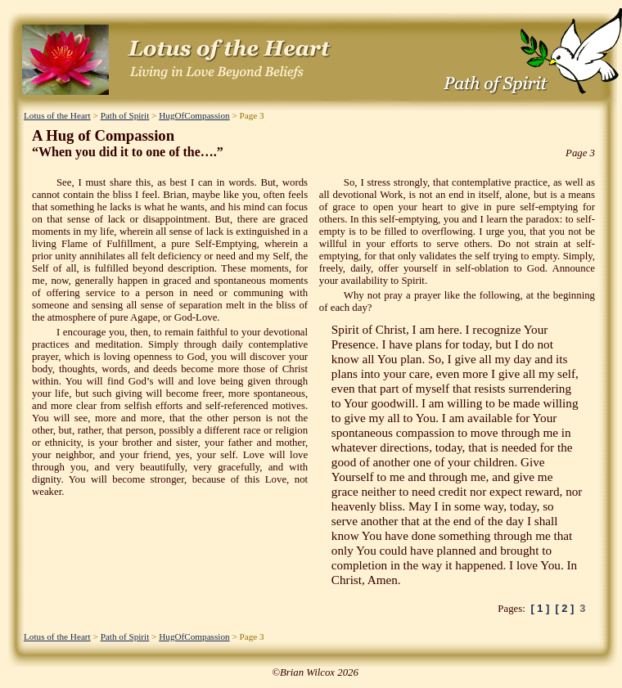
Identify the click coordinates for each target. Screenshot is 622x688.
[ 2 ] (564, 608)
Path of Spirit (125, 115)
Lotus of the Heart (57, 115)
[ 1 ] (540, 608)
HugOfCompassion (194, 115)
